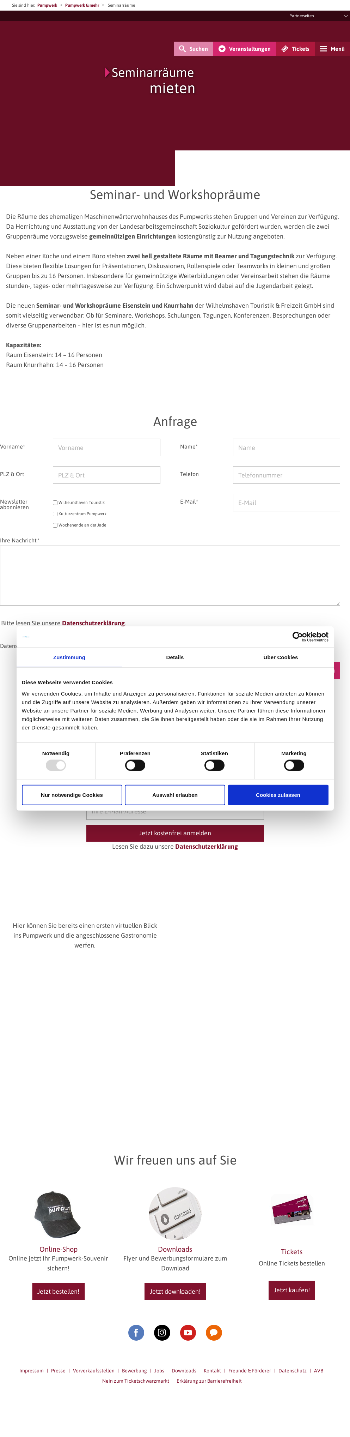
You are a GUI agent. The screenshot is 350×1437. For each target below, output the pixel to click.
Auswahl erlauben (174, 795)
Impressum (31, 1370)
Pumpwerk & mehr (82, 5)
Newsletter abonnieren (14, 504)
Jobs (159, 1370)
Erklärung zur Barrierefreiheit (209, 1381)
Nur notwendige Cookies (72, 795)
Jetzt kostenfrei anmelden (175, 833)
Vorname (12, 446)
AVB (318, 1370)
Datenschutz (292, 1370)
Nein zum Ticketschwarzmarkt (135, 1381)
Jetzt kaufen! (292, 1290)
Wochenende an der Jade (79, 525)
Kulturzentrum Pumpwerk (79, 514)
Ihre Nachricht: (19, 540)
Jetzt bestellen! (58, 1291)
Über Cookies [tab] (281, 657)
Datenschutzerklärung (93, 623)
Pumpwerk (47, 5)
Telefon (189, 474)
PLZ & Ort (12, 474)
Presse (58, 1370)
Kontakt (212, 1370)
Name (189, 446)
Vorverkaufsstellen (94, 1370)
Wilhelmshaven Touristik (79, 502)
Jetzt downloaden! (175, 1291)
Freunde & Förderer (249, 1370)
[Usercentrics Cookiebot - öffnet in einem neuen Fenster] (297, 637)
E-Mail (189, 501)
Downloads (184, 1370)
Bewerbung (134, 1370)
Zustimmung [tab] (69, 657)
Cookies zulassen (278, 795)
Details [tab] (175, 657)
